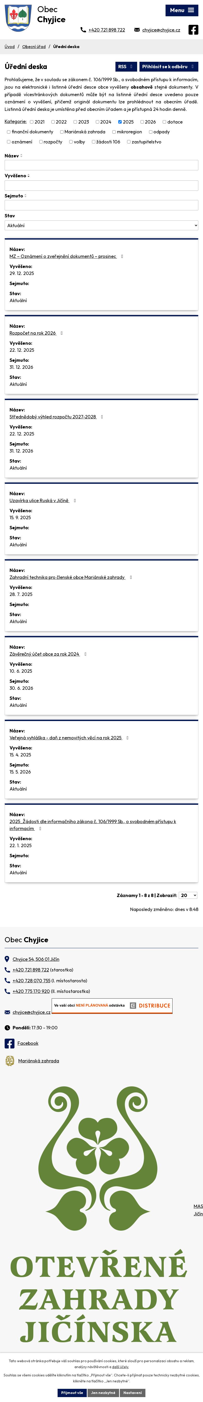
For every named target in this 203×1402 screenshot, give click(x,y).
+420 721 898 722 (107, 30)
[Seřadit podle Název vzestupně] (22, 155)
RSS (126, 67)
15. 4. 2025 (20, 755)
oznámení (22, 142)
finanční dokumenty (32, 132)
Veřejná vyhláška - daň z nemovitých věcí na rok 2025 (70, 738)
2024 (105, 122)
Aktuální (18, 300)
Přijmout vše (72, 1392)
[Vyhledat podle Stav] (101, 225)
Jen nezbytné (103, 1392)
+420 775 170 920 (31, 991)
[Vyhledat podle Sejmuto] (101, 205)
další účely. (120, 1367)
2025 (128, 122)
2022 (61, 122)
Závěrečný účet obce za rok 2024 (49, 654)
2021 (39, 122)
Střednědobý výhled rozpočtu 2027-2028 (57, 417)
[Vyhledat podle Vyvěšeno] (101, 185)
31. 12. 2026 (21, 367)
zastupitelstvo (146, 142)
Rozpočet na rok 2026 (37, 333)
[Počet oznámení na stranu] (188, 895)
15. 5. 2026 (20, 772)
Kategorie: (16, 121)
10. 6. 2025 (21, 671)
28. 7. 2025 (21, 594)
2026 (150, 122)
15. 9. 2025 (20, 517)
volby (79, 142)
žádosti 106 (108, 142)
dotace (175, 122)
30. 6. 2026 (21, 688)
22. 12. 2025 (22, 350)
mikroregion (129, 132)
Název (12, 156)
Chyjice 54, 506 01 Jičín (36, 959)
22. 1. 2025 (21, 845)
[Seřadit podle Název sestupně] (22, 157)
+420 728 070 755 (31, 981)
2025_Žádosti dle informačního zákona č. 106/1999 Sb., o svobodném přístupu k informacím (93, 824)
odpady (161, 132)
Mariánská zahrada (85, 132)
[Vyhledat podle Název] (101, 165)
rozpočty (53, 142)
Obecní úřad (34, 46)
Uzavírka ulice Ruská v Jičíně (44, 500)
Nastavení (132, 1392)
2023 (83, 122)
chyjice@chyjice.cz (161, 30)
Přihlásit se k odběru (169, 67)
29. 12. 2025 (22, 273)
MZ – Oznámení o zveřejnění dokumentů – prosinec (67, 256)
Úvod (10, 46)
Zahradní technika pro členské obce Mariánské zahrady (72, 577)
